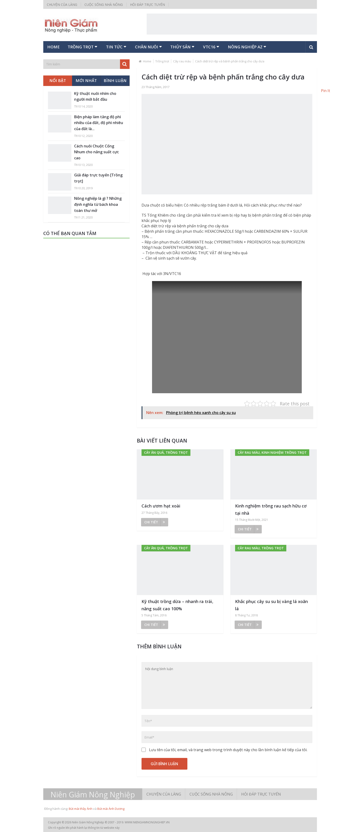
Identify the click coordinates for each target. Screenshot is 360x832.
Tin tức (115, 47)
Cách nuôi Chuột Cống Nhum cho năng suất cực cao (96, 152)
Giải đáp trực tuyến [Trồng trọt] (98, 178)
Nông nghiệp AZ (247, 47)
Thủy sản (182, 47)
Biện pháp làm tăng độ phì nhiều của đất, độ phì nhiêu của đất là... (98, 122)
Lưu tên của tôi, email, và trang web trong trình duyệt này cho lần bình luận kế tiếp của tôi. (228, 749)
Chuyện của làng (62, 5)
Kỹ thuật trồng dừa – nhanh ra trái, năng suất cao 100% (177, 605)
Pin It (325, 90)
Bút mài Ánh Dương (110, 809)
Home (53, 47)
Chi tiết (154, 522)
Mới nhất (86, 80)
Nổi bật (57, 80)
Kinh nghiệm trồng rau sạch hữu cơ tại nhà (271, 509)
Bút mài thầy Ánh (80, 809)
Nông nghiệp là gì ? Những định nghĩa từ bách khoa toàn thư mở (98, 204)
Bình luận (115, 80)
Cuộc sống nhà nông (103, 5)
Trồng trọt (82, 47)
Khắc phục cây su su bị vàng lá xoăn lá (271, 605)
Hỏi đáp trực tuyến (147, 5)
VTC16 (211, 47)
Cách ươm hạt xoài (161, 506)
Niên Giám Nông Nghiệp (93, 794)
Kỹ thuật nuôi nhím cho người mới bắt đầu (95, 96)
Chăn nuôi (148, 47)
